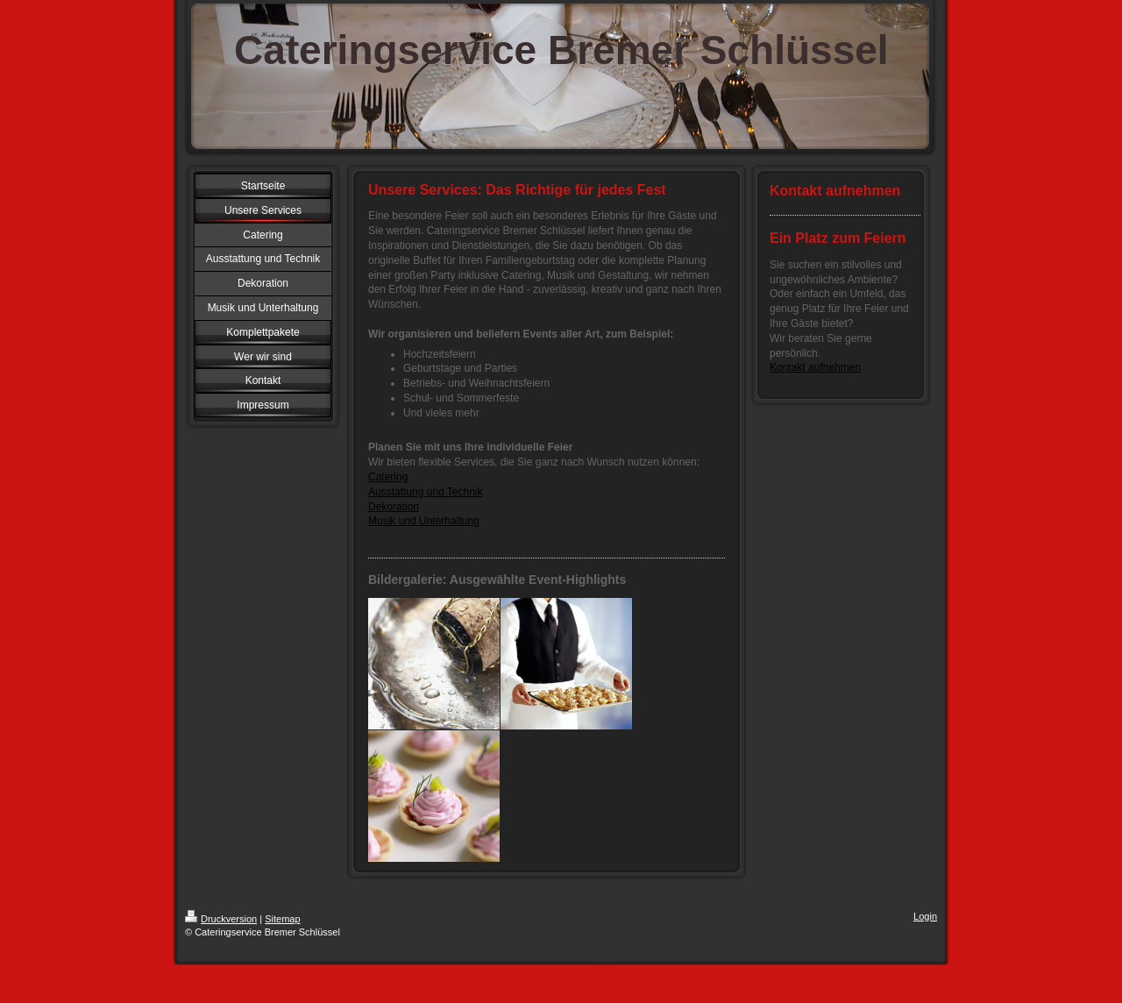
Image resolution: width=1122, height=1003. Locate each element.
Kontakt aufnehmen (815, 367)
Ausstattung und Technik (425, 492)
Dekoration (393, 507)
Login (925, 916)
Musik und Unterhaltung (423, 521)
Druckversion (221, 919)
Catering (388, 477)
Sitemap (282, 919)
